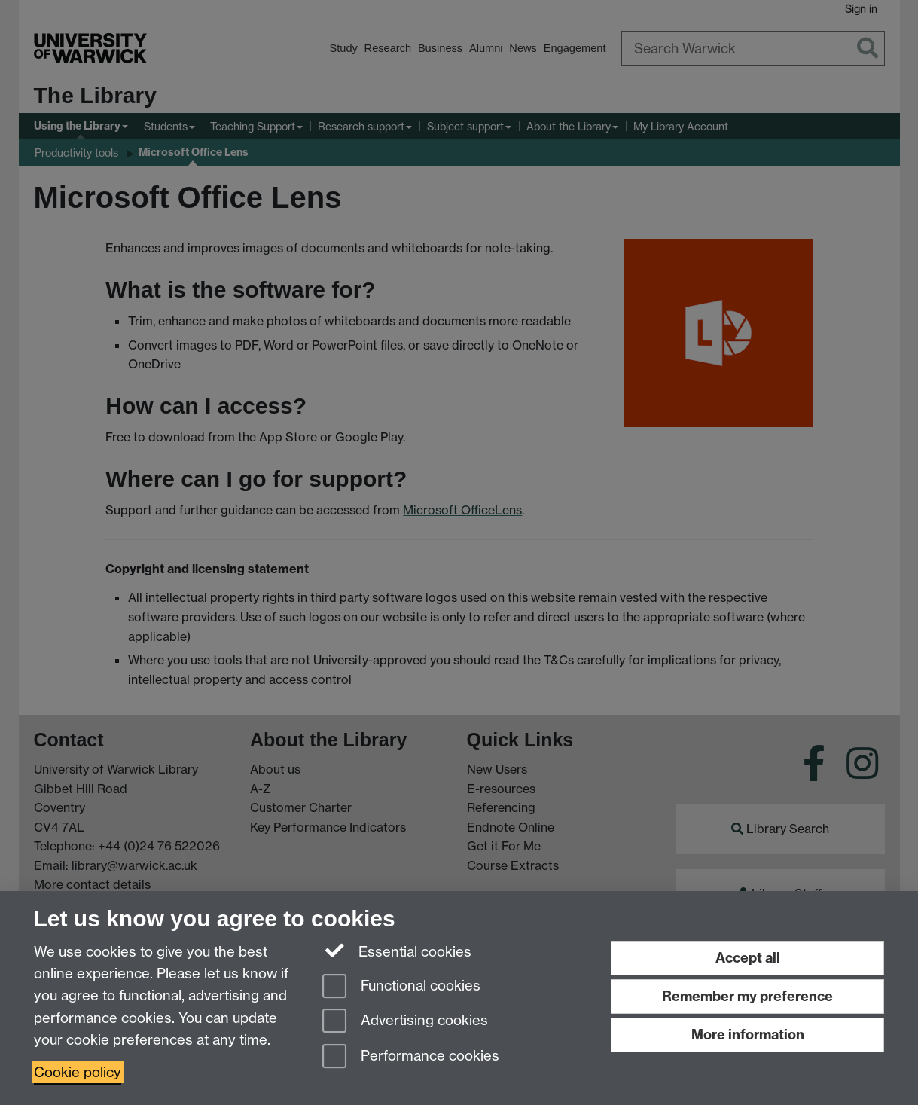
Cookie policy (77, 1072)
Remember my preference (747, 996)
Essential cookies (397, 950)
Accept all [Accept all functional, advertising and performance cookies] (747, 957)
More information (747, 1034)
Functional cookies (401, 987)
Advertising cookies (405, 1022)
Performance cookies (410, 1057)
